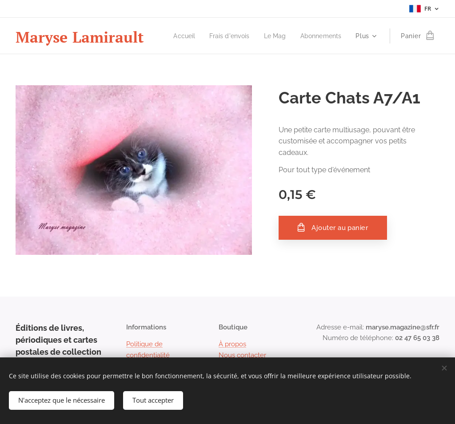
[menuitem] (178, 36)
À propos (232, 344)
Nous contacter (242, 355)
